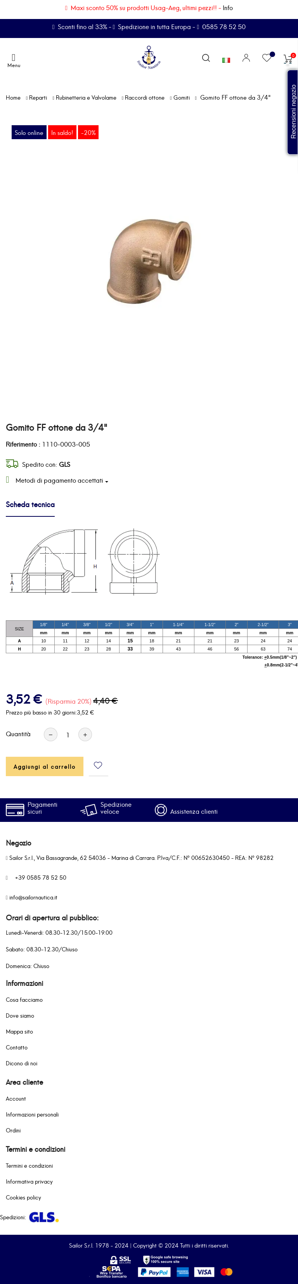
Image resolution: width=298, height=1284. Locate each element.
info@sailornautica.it (33, 896)
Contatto (17, 1046)
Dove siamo (20, 1015)
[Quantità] (68, 734)
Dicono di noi (21, 1062)
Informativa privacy (29, 1181)
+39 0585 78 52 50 (40, 877)
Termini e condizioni (29, 1165)
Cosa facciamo (24, 999)
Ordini (13, 1129)
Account (16, 1098)
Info (228, 7)
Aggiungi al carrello (45, 766)
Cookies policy (23, 1197)
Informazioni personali (32, 1114)
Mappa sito (19, 1031)
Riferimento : (23, 444)
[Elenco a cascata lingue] (226, 58)
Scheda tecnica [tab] (30, 503)
